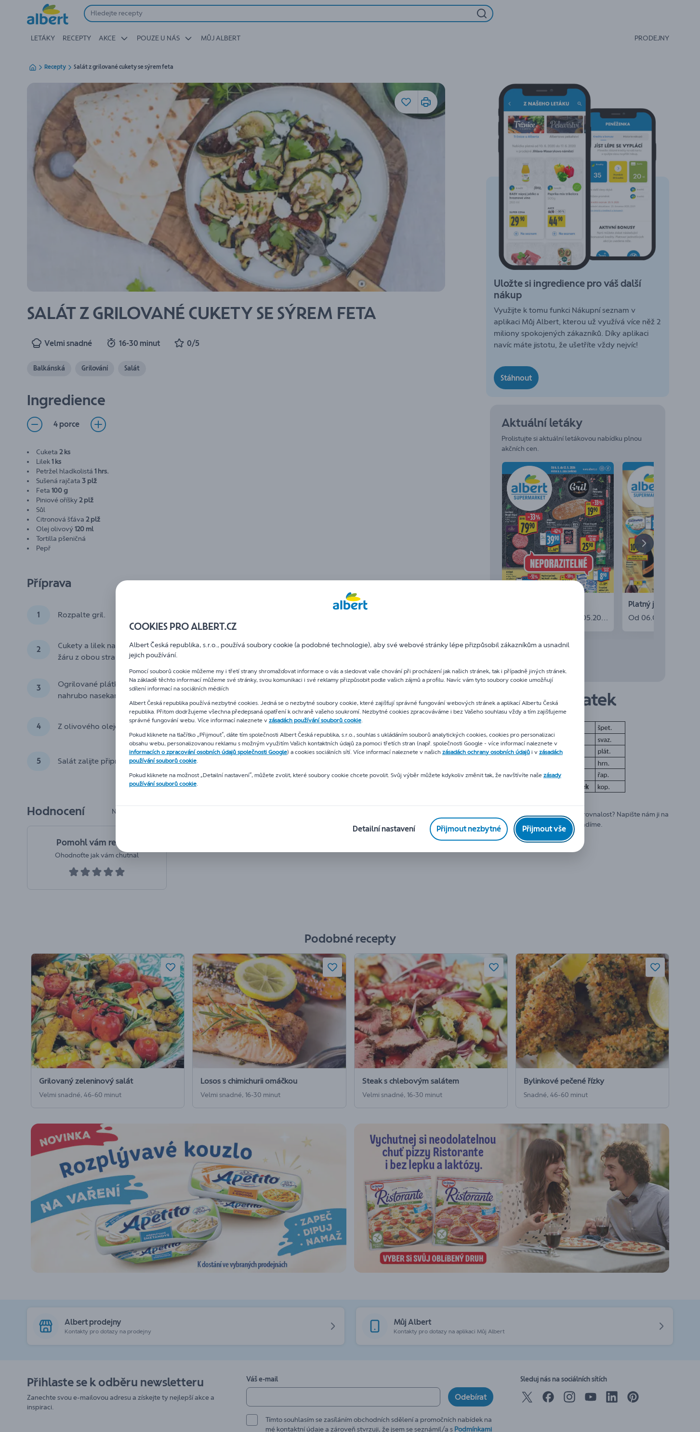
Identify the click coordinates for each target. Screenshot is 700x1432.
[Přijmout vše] (544, 829)
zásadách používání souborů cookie (315, 720)
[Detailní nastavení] (384, 829)
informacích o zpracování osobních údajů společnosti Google (208, 752)
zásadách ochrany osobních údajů (486, 752)
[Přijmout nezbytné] (469, 829)
